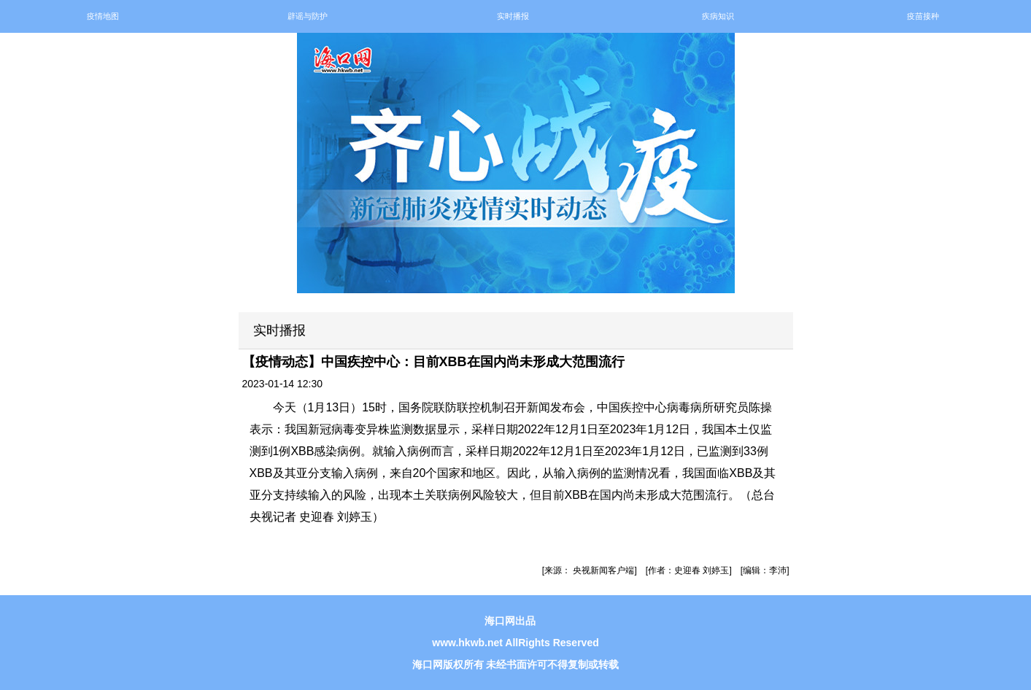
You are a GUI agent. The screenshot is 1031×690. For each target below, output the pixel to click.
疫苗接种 (923, 16)
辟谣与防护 (307, 16)
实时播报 (513, 16)
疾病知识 (718, 16)
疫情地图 (103, 16)
